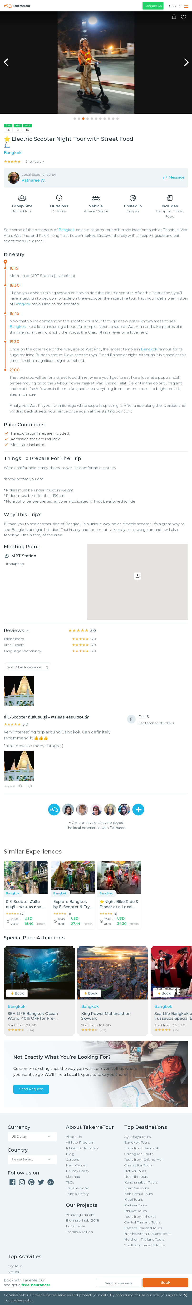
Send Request (31, 1089)
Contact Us (153, 6)
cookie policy (22, 1300)
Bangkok (67, 230)
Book (165, 1282)
